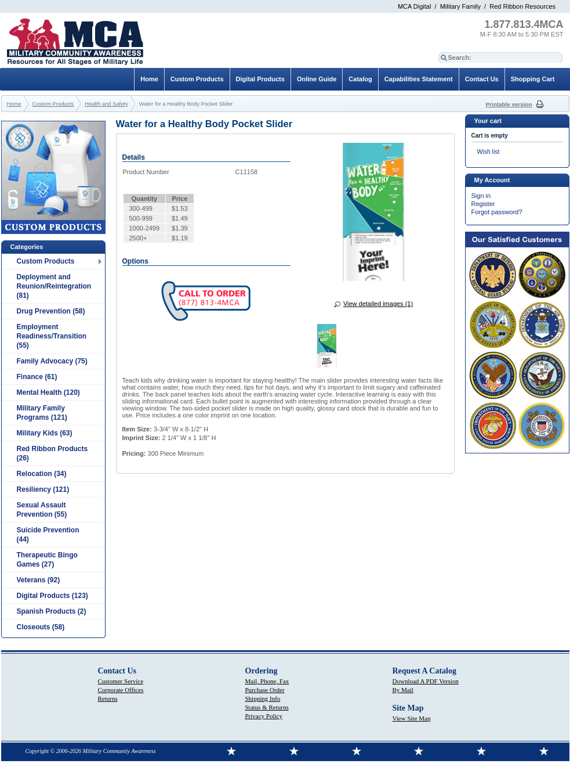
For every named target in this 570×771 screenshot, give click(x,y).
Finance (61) (37, 377)
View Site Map (412, 718)
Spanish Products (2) (51, 611)
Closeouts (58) (41, 627)
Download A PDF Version (426, 681)
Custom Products (46, 261)
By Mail (403, 689)
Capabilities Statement (418, 78)
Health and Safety (106, 104)
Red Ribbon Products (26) (52, 453)
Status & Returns (267, 707)
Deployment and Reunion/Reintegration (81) (54, 286)
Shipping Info (263, 698)
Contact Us (482, 78)
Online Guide (316, 78)
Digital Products (260, 78)
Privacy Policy (263, 715)
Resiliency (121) (43, 489)
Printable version (509, 104)
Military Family (460, 6)
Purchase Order (265, 689)
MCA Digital (414, 6)
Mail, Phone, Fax (267, 681)
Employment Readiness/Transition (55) (52, 336)
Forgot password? (496, 211)
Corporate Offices (121, 689)
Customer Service (121, 681)
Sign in (481, 195)
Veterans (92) (38, 580)
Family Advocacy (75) (52, 361)
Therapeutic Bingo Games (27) (47, 559)
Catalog (360, 78)
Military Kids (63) (44, 433)
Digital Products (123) (52, 596)
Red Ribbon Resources (522, 6)
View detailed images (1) (378, 303)
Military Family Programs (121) (42, 412)
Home (149, 78)
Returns (108, 698)
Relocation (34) (42, 474)
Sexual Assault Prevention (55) (42, 509)
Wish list (488, 152)
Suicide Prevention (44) (48, 534)
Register (483, 203)
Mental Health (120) (48, 392)
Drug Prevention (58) (51, 311)
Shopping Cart (533, 78)
